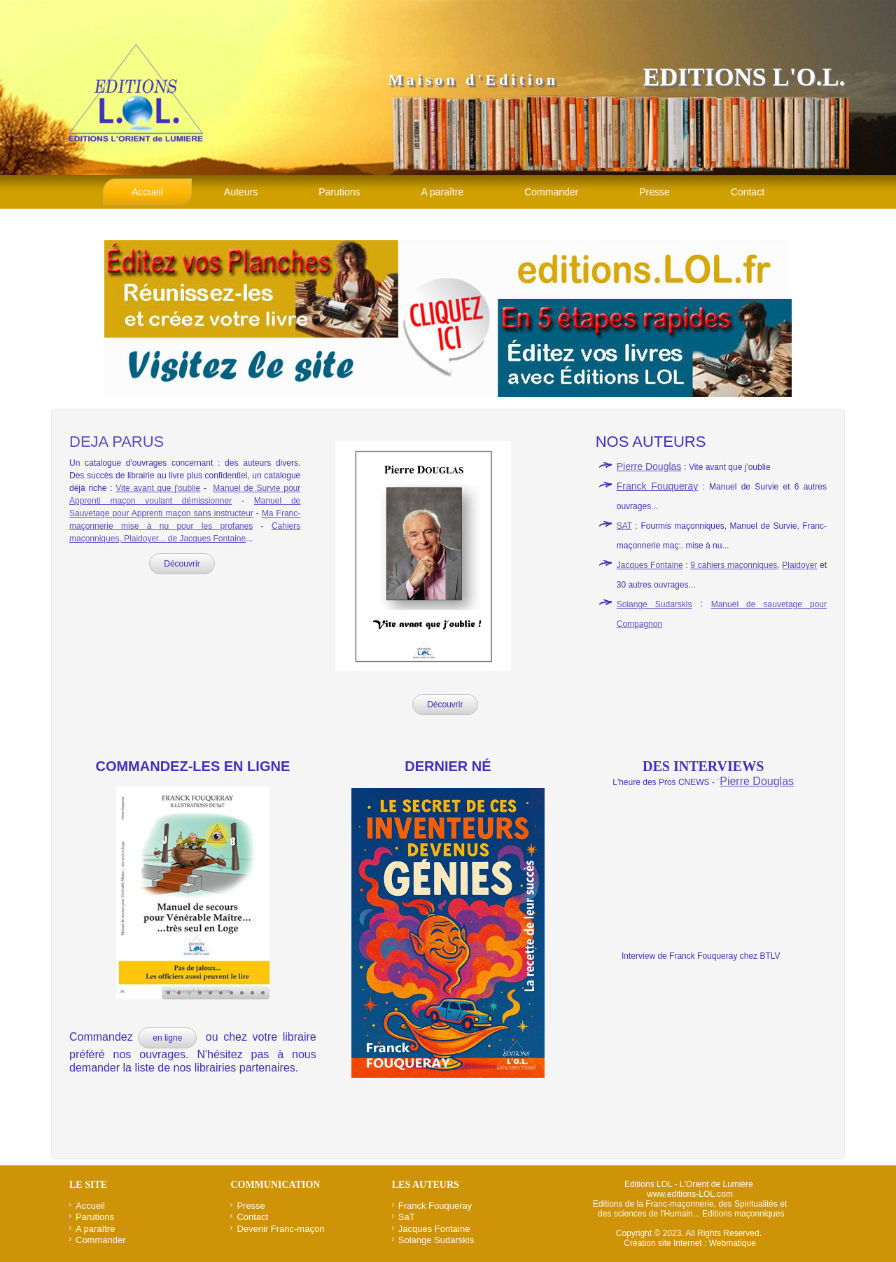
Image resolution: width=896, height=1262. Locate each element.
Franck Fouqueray (658, 486)
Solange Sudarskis (654, 604)
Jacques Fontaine (650, 565)
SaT (406, 1217)
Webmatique (732, 1243)
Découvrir (182, 564)
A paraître (442, 191)
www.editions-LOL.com (690, 1194)
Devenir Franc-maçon (280, 1228)
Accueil (147, 191)
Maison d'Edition (473, 79)
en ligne (167, 1038)
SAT (624, 526)
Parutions (339, 191)
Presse (654, 191)
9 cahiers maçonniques (733, 565)
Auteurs (241, 191)
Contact (747, 191)
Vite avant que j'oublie (157, 488)
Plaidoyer (799, 565)
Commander (551, 191)
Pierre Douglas (649, 466)
